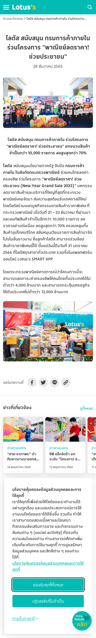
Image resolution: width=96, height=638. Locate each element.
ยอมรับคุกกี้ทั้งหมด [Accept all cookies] (48, 584)
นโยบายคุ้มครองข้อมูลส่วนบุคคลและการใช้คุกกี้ (48, 566)
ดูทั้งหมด (86, 408)
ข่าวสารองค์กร (16, 447)
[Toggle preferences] (25, 618)
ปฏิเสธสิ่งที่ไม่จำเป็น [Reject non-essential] (48, 601)
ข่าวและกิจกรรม (13, 18)
